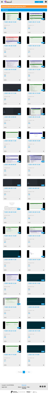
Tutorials (24, 388)
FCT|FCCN (11, 385)
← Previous (19, 372)
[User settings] (46, 2)
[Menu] (2, 2)
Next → (29, 372)
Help (28, 387)
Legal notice (4, 387)
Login (39, 1)
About (19, 387)
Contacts (24, 387)
